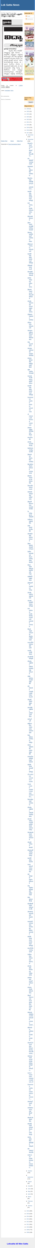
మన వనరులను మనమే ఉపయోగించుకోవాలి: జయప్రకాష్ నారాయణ (30, 617)
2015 (27, 1213)
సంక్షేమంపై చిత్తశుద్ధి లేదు (30, 521)
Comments (29, 19)
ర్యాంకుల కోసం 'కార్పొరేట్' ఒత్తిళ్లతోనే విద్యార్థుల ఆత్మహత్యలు (11, 15)
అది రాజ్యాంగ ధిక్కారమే (30, 1150)
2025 (27, 111)
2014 (27, 1216)
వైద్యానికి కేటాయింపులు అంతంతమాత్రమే (30, 505)
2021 (27, 122)
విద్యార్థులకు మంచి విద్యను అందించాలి (30, 836)
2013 (27, 1219)
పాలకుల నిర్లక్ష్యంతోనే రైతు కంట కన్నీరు (30, 431)
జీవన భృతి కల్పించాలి (30, 218)
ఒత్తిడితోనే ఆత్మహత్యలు (30, 578)
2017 (27, 132)
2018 (27, 130)
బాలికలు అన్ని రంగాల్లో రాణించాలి (30, 981)
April (29, 1194)
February (30, 1201)
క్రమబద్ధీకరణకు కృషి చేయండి (30, 273)
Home (12, 141)
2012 (27, 1221)
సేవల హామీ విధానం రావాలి (30, 487)
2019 (27, 127)
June (29, 1188)
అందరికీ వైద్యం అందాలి (30, 859)
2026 (27, 108)
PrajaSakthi (7, 90)
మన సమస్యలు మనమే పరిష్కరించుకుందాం (30, 208)
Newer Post (4, 141)
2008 (27, 1232)
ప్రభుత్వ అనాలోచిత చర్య (30, 443)
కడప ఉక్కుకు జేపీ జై (30, 899)
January (30, 1205)
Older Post (20, 141)
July (29, 1186)
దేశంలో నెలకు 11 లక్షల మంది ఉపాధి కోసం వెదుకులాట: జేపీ (30, 1002)
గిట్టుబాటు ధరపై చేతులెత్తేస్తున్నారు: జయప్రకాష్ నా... (30, 183)
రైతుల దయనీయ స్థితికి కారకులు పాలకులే (30, 226)
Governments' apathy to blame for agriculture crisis (30, 404)
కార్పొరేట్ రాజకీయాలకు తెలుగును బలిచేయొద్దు (30, 1129)
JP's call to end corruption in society (30, 778)
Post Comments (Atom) (14, 144)
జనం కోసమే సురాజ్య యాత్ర (30, 949)
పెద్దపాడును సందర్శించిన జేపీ (30, 449)
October (30, 1171)
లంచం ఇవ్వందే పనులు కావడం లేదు (30, 868)
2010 (27, 1227)
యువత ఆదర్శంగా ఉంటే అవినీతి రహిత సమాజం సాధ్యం (30, 824)
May (29, 1191)
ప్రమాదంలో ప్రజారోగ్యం (30, 1103)
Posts (28, 16)
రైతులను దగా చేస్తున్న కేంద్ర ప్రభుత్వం (30, 458)
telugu (12, 90)
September (30, 1177)
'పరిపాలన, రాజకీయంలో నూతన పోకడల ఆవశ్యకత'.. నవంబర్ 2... (30, 1063)
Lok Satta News (10, 4)
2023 (27, 116)
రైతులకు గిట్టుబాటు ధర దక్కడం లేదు (30, 479)
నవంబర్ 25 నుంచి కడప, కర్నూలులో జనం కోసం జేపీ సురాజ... (30, 1048)
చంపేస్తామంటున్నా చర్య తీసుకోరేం (30, 1111)
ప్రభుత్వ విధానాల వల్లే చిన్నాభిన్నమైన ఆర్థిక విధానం (30, 306)
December (30, 135)
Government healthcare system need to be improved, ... (30, 1091)
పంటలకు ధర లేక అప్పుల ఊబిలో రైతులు (30, 379)
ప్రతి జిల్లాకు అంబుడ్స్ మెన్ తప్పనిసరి (30, 915)
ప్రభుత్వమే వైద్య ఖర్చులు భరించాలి (30, 537)
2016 (27, 1211)
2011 (27, 1224)
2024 (27, 114)
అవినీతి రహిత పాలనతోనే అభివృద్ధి (30, 768)
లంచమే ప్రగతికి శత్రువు (30, 652)
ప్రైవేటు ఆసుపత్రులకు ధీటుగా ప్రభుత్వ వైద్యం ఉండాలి (30, 557)
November (30, 139)
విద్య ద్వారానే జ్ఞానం (30, 343)
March (29, 1196)
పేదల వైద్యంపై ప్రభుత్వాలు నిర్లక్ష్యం (30, 738)
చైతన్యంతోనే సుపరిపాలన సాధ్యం (30, 586)
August (30, 1181)
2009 (27, 1229)
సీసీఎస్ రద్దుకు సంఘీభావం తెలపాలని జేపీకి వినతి (30, 634)
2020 (27, 124)
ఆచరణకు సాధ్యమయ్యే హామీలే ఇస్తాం (30, 495)
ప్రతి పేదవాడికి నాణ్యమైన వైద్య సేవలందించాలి (30, 691)
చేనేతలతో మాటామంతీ (30, 267)
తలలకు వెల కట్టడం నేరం (30, 1119)
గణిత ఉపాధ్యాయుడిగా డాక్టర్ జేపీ (30, 679)
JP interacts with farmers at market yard (30, 419)
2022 (27, 119)
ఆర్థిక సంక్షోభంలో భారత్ (30, 371)
